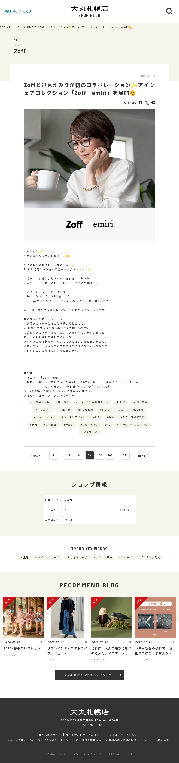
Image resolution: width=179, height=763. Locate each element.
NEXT (144, 455)
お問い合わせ (163, 740)
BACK (35, 455)
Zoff (12, 27)
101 (110, 455)
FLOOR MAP (124, 510)
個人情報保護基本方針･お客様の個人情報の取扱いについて (113, 740)
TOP (3, 27)
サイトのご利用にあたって (82, 734)
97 (69, 455)
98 (79, 455)
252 (125, 455)
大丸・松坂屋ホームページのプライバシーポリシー (39, 740)
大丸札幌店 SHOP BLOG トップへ (93, 675)
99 (89, 455)
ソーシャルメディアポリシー (122, 734)
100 (99, 455)
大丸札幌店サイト (50, 734)
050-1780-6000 (92, 725)
